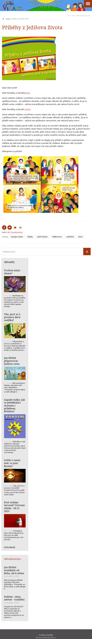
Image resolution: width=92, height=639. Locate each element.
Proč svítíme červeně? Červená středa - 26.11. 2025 (14, 507)
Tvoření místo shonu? (12, 272)
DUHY (27, 92)
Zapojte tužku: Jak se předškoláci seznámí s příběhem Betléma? (14, 405)
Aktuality (9, 262)
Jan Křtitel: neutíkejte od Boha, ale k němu (14, 570)
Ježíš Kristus (42, 236)
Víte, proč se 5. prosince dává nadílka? (12, 317)
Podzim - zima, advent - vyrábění (14, 598)
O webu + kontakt (46, 634)
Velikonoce (57, 236)
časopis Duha (17, 236)
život (80, 236)
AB (78, 16)
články (30, 236)
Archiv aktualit (9, 547)
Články (8, 19)
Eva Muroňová (84, 16)
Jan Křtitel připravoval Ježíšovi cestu (12, 360)
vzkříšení (70, 236)
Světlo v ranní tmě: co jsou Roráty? (12, 463)
